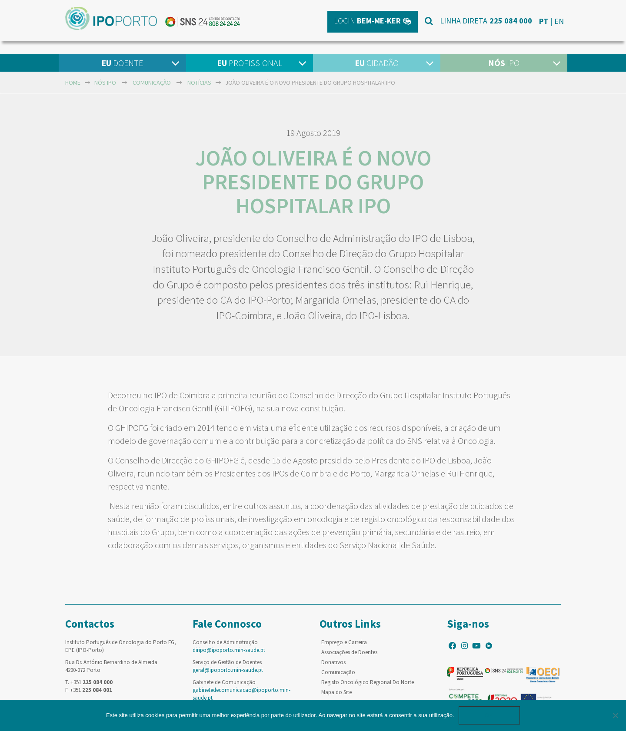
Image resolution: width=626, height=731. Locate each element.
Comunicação (152, 82)
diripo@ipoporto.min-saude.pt (229, 650)
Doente (122, 62)
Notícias (199, 82)
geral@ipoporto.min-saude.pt (228, 670)
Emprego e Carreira (344, 642)
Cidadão (377, 62)
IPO (503, 62)
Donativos (333, 662)
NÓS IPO (105, 82)
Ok (489, 715)
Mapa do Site (336, 692)
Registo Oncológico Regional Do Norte (367, 682)
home (72, 82)
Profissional (249, 62)
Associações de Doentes (349, 652)
